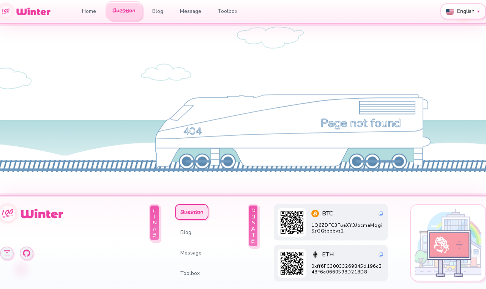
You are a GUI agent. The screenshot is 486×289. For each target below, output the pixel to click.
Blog (157, 11)
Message (190, 11)
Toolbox (227, 11)
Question (123, 10)
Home (89, 11)
